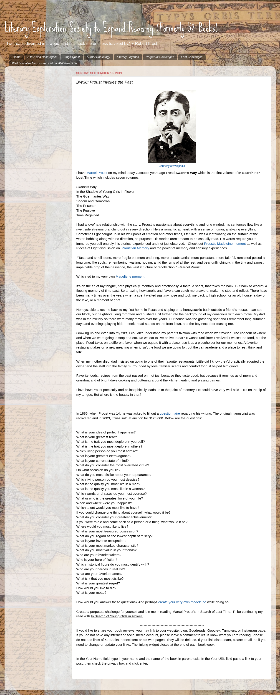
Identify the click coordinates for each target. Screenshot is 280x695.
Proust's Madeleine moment (225, 243)
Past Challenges (192, 57)
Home (17, 57)
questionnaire (170, 413)
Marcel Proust (96, 173)
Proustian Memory (135, 248)
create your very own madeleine (182, 602)
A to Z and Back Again (42, 57)
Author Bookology (98, 57)
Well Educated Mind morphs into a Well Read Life (44, 63)
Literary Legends (128, 57)
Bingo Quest (71, 57)
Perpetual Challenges (160, 57)
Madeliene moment (130, 276)
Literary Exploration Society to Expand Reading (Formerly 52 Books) (111, 27)
